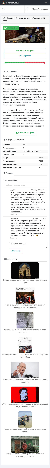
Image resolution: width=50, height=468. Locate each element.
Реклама (8, 173)
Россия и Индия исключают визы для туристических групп (25, 281)
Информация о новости (14, 140)
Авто (24, 145)
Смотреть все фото (25, 51)
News (41, 158)
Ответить (13, 214)
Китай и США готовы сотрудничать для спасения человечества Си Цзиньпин (25, 306)
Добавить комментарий (15, 185)
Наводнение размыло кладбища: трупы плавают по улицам (25, 430)
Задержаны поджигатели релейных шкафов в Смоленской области (25, 455)
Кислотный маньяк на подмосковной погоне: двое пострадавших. (25, 331)
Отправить (16, 251)
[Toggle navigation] (46, 2)
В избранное (25, 56)
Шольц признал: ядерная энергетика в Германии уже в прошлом (25, 380)
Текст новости (10, 72)
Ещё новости (10, 259)
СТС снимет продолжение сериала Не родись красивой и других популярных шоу (25, 405)
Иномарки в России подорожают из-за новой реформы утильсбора (25, 356)
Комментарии (10, 180)
